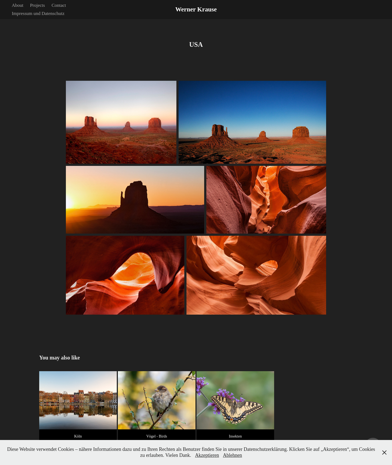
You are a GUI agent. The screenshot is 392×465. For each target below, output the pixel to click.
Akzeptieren (207, 455)
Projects (37, 5)
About (17, 5)
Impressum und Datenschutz (38, 13)
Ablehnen (232, 455)
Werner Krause (196, 9)
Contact (58, 5)
